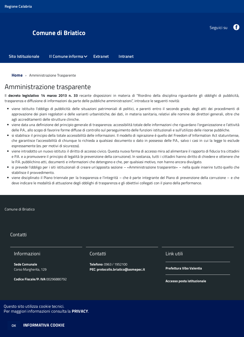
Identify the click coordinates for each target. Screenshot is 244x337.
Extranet (101, 56)
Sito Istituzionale (24, 56)
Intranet (126, 56)
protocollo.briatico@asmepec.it (121, 269)
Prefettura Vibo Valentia (184, 268)
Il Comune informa (66, 56)
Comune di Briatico (59, 32)
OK (14, 325)
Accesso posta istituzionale (186, 281)
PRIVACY (80, 311)
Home (17, 75)
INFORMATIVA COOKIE (44, 325)
